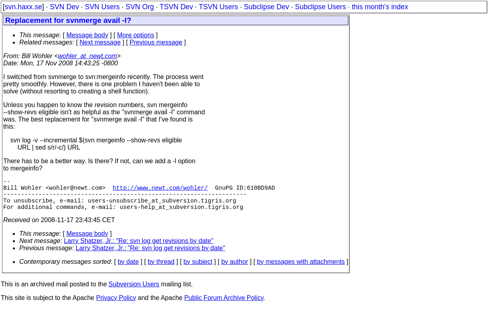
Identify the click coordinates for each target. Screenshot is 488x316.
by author (234, 269)
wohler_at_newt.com (87, 56)
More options (136, 35)
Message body (87, 35)
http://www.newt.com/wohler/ (160, 190)
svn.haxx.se (23, 7)
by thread (161, 269)
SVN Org (140, 7)
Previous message (156, 42)
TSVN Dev (176, 7)
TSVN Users (218, 7)
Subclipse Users (320, 7)
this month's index (380, 7)
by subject (197, 269)
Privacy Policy (116, 305)
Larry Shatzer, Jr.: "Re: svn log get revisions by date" (138, 248)
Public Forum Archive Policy (223, 305)
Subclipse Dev (266, 7)
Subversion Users (134, 292)
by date (128, 269)
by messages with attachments (301, 269)
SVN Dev (64, 7)
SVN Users (102, 7)
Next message (99, 42)
